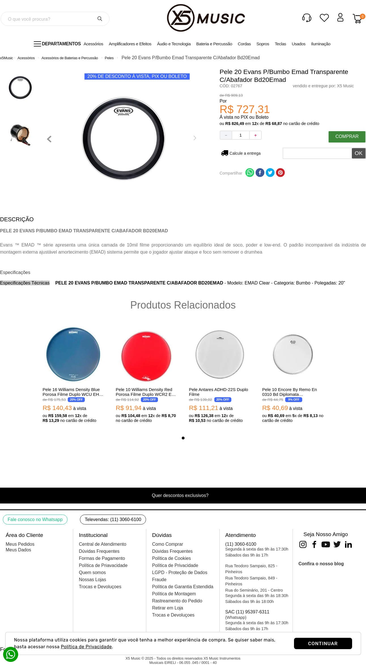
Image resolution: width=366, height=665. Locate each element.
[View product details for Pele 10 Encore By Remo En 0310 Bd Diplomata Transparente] (292, 375)
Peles (109, 58)
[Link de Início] (6, 58)
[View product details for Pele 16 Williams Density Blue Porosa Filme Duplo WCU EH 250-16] (73, 375)
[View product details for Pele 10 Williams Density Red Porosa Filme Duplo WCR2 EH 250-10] (146, 375)
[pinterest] (280, 173)
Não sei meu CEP (245, 153)
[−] (226, 135)
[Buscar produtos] (100, 18)
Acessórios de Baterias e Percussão (69, 58)
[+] (256, 135)
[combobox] (55, 19)
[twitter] (270, 173)
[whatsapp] (249, 173)
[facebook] (260, 173)
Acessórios (26, 58)
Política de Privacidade (86, 646)
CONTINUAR (323, 643)
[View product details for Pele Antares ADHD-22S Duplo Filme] (219, 375)
